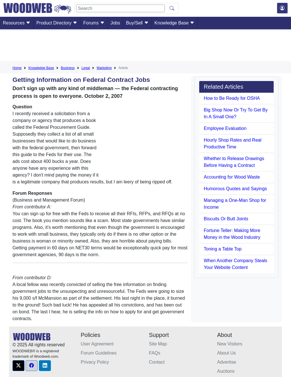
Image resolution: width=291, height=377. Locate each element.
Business (68, 68)
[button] (18, 365)
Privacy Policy (95, 362)
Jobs (115, 22)
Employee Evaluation (225, 128)
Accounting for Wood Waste (232, 177)
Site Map (158, 343)
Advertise (226, 362)
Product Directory (56, 22)
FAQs (154, 353)
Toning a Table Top (223, 248)
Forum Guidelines (99, 353)
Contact (157, 362)
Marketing (104, 68)
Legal (86, 68)
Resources (16, 22)
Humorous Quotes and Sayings (235, 188)
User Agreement (97, 343)
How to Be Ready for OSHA (232, 98)
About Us (226, 353)
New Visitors (229, 343)
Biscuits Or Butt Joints (226, 218)
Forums (94, 22)
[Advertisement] (145, 46)
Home (17, 68)
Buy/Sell (137, 22)
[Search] (120, 8)
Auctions (225, 371)
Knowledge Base (175, 22)
